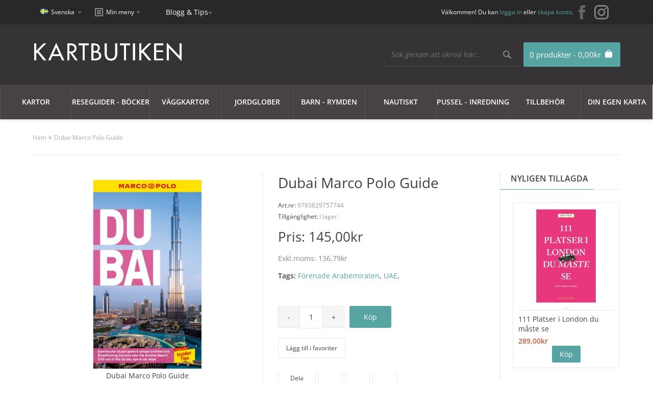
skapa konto (555, 12)
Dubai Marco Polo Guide (88, 137)
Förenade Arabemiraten (339, 275)
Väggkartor (185, 102)
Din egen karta (617, 102)
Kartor (36, 102)
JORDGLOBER (257, 102)
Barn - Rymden (329, 102)
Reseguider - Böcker (110, 102)
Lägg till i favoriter (311, 348)
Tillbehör (545, 102)
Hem (39, 137)
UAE (390, 275)
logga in (510, 12)
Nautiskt (401, 102)
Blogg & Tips (187, 12)
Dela (297, 378)
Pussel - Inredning (473, 102)
